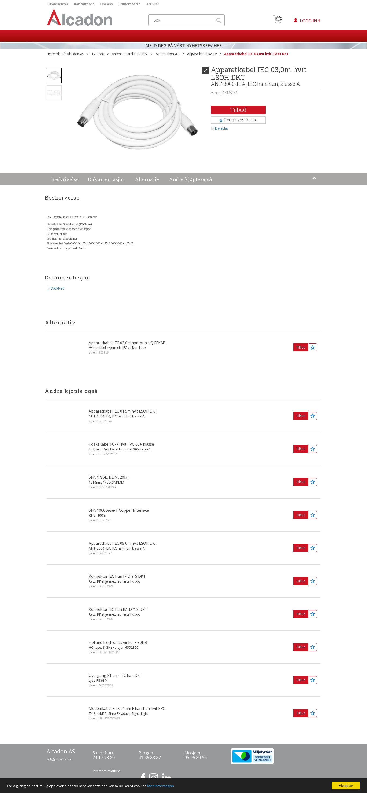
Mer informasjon (160, 786)
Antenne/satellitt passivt (130, 54)
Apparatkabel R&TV (202, 54)
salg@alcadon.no (59, 759)
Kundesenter (57, 4)
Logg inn (310, 20)
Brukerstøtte (129, 4)
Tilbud (238, 109)
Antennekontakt (168, 54)
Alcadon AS (75, 54)
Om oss (106, 4)
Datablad (222, 128)
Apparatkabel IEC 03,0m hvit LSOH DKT (256, 54)
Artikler (152, 4)
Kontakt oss (84, 4)
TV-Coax (98, 54)
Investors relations (106, 771)
